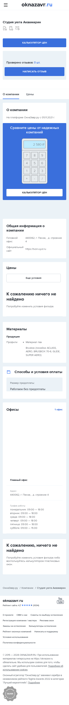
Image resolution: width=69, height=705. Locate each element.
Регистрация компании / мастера (20, 620)
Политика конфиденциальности (19, 642)
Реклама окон (47, 620)
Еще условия (33, 278)
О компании (11, 94)
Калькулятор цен (34, 42)
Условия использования (15, 637)
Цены (30, 94)
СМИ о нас (22, 615)
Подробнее (34, 682)
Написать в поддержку (46, 631)
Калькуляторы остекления (42, 626)
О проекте (8, 615)
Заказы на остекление (14, 626)
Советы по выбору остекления (47, 615)
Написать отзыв (34, 71)
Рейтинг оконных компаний (17, 631)
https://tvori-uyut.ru (35, 249)
